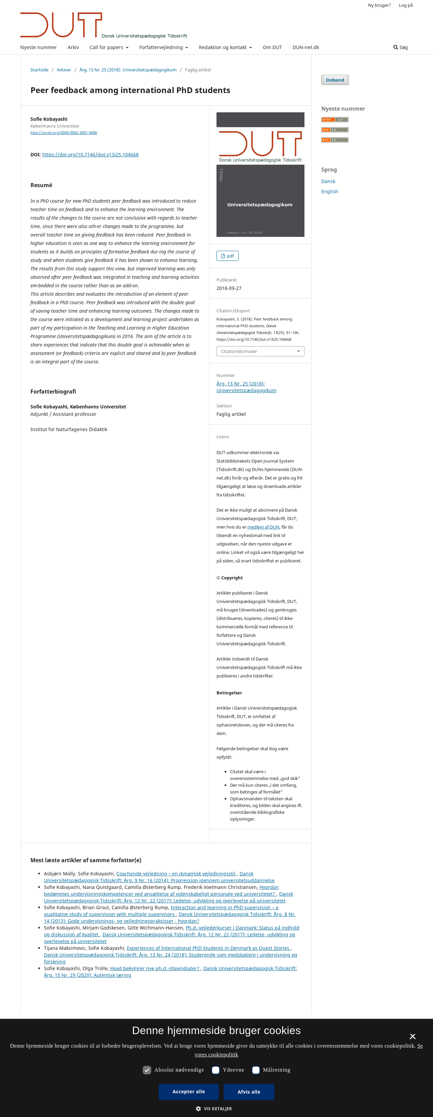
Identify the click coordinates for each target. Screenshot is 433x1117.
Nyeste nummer (38, 47)
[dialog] (216, 1068)
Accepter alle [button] (189, 1091)
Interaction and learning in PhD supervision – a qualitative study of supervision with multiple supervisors (161, 910)
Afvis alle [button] (249, 1092)
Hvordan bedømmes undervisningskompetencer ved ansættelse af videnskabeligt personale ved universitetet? (161, 890)
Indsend (335, 80)
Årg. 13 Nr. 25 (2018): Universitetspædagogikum (128, 70)
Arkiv (73, 47)
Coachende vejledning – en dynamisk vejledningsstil (176, 873)
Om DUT (272, 47)
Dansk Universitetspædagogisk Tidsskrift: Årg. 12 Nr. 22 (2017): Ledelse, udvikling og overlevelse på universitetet (168, 897)
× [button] (412, 1039)
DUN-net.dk (306, 47)
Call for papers (107, 47)
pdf (230, 256)
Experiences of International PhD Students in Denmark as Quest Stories (209, 948)
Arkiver (64, 70)
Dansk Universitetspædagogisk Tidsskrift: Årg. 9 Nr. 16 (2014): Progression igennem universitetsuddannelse (159, 877)
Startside (39, 70)
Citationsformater (239, 351)
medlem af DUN (263, 527)
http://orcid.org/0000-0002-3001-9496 (63, 132)
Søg (400, 47)
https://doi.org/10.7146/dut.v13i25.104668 (90, 154)
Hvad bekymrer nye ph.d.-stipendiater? (155, 968)
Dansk (328, 181)
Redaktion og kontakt (223, 47)
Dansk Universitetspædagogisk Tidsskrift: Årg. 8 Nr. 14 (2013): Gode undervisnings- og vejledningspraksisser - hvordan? (170, 917)
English (329, 191)
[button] (216, 1108)
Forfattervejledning (161, 47)
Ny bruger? (379, 5)
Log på (406, 5)
